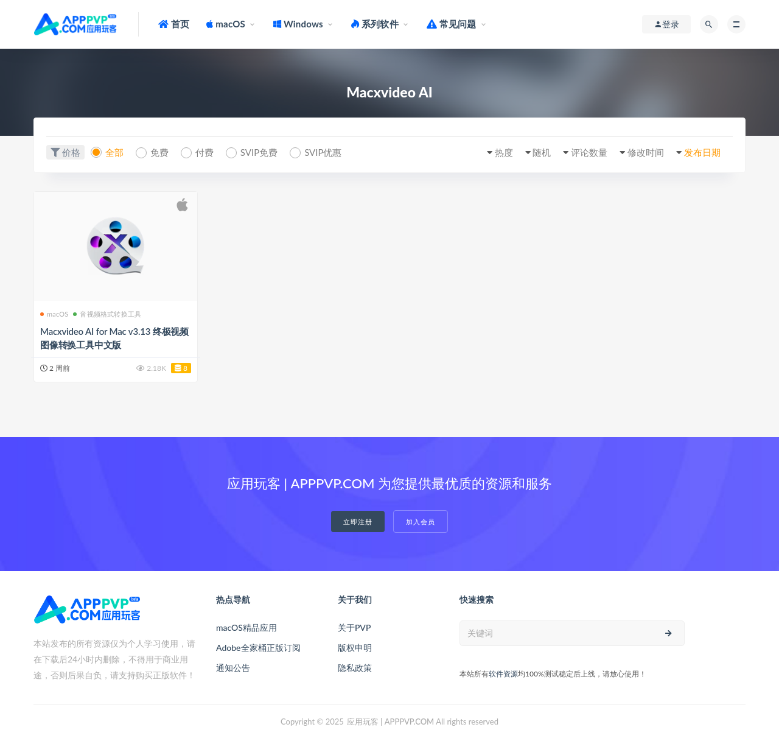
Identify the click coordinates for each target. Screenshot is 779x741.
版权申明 (355, 647)
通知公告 (233, 667)
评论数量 (589, 152)
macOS (54, 314)
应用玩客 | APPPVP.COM (390, 721)
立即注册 (357, 521)
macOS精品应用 (246, 627)
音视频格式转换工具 (107, 314)
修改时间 (645, 152)
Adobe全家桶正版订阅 (258, 647)
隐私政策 (355, 667)
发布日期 (702, 152)
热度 (504, 152)
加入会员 (420, 521)
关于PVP (354, 627)
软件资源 (503, 673)
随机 (542, 152)
